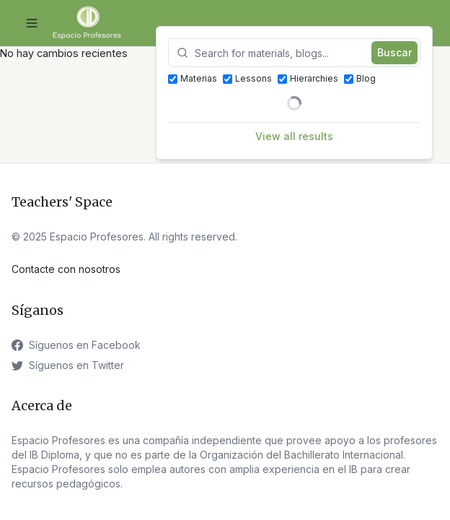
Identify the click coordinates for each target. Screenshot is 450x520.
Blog (360, 78)
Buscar (394, 52)
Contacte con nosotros (66, 269)
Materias (192, 78)
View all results (294, 136)
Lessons (247, 78)
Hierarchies (308, 78)
